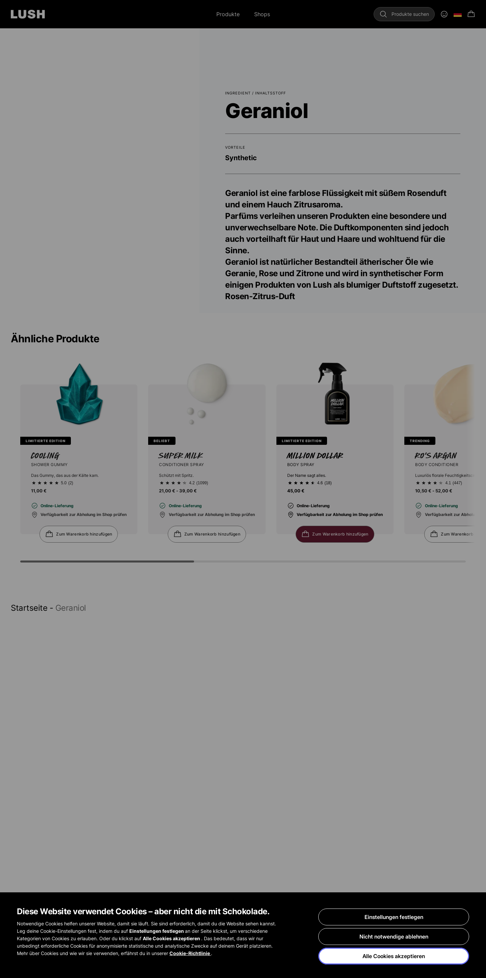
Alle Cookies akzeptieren (393, 956)
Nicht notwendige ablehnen (393, 936)
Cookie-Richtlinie (190, 953)
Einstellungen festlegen (393, 917)
